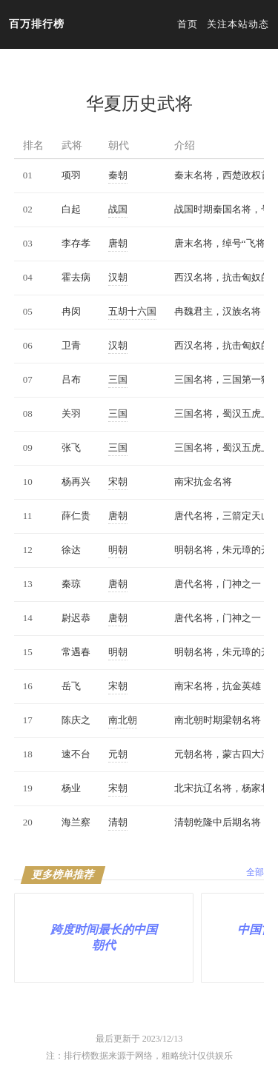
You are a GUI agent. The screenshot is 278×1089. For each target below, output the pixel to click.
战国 (118, 209)
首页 (187, 24)
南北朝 (122, 720)
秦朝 (118, 175)
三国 (118, 379)
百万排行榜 (36, 24)
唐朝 (118, 243)
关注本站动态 (238, 24)
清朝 (118, 822)
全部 (255, 872)
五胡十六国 (132, 311)
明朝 (118, 549)
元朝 (118, 754)
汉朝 (118, 277)
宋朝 (118, 481)
